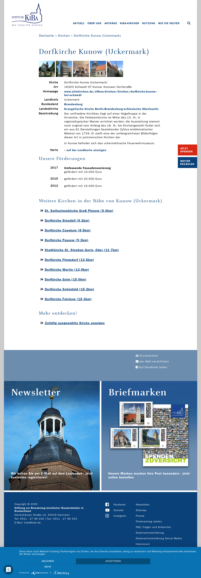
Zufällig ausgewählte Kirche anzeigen (75, 323)
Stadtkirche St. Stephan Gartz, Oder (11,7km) (82, 250)
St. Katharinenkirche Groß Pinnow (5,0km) (79, 211)
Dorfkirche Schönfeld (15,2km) (69, 289)
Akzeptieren (108, 566)
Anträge (110, 23)
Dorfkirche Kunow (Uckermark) (97, 35)
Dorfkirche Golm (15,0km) (65, 279)
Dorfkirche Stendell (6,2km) (67, 220)
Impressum (143, 543)
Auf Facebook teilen (151, 367)
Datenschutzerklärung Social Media (159, 538)
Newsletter (143, 504)
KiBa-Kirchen (129, 23)
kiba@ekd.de (32, 522)
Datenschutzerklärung (150, 532)
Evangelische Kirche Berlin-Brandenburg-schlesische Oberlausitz (111, 109)
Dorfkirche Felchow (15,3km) (68, 299)
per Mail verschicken (152, 361)
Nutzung (148, 23)
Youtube (118, 510)
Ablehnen (46, 566)
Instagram (119, 515)
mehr (171, 566)
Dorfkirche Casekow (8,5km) (68, 230)
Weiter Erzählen (187, 162)
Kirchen (64, 35)
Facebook (119, 504)
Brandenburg (73, 104)
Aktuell (79, 23)
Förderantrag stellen (149, 521)
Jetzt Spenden (186, 150)
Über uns (95, 23)
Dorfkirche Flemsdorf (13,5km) (69, 260)
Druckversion (147, 355)
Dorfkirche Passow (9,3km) (67, 240)
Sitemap (141, 510)
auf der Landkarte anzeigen (86, 150)
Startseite (46, 35)
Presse (140, 515)
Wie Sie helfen (169, 23)
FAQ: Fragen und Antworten (153, 527)
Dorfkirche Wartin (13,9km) (67, 269)
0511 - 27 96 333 (32, 518)
